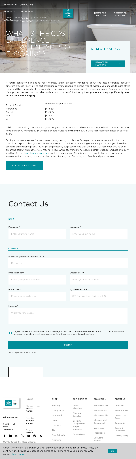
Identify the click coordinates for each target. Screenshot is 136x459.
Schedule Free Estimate (24, 165)
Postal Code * (14, 289)
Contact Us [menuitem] (120, 423)
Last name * (75, 227)
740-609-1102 (26, 5)
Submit (68, 345)
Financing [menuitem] (56, 440)
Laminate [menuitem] (56, 425)
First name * (14, 227)
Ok (112, 451)
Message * (13, 306)
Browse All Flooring (108, 63)
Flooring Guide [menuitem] (101, 415)
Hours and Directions (100, 14)
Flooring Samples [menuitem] (77, 414)
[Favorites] (95, 21)
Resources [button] (27, 12)
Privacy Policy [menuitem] (121, 435)
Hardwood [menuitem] (57, 415)
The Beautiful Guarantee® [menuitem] (100, 421)
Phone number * (16, 273)
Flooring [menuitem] (56, 405)
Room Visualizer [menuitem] (77, 406)
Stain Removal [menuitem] (101, 405)
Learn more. (18, 454)
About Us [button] (9, 20)
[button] (92, 21)
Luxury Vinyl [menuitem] (58, 410)
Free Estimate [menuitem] (58, 435)
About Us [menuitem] (119, 405)
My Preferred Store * (79, 289)
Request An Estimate (120, 14)
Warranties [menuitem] (99, 428)
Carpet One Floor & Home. (23, 442)
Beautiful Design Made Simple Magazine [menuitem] (79, 425)
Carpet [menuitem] (55, 420)
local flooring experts (35, 153)
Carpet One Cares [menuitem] (120, 416)
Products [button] (10, 12)
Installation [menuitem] (99, 433)
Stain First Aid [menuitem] (100, 410)
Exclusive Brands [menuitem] (98, 439)
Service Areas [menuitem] (121, 410)
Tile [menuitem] (53, 430)
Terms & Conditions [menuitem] (120, 429)
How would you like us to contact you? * (26, 256)
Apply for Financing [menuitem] (27, 20)
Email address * (77, 273)
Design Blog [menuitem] (79, 434)
